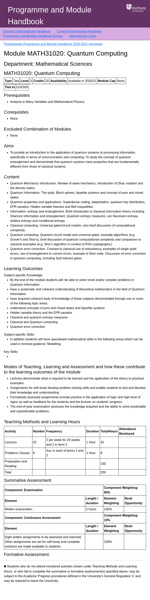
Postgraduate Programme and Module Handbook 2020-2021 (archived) (53, 44)
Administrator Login (82, 36)
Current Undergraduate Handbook (26, 31)
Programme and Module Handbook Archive (33, 36)
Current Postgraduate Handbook (79, 31)
